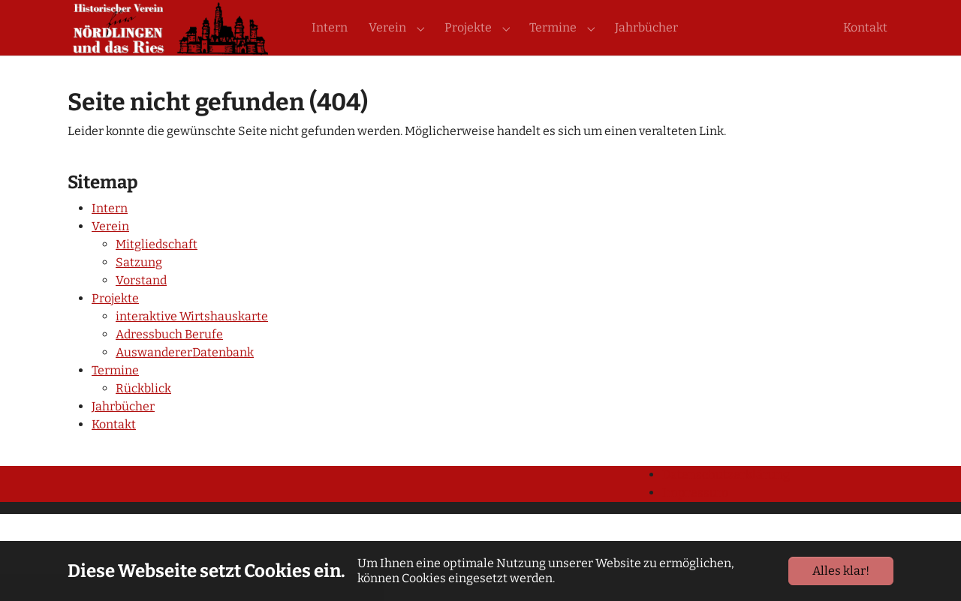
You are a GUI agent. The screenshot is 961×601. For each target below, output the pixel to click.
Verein (110, 253)
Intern (110, 235)
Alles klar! (840, 570)
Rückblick (143, 415)
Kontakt (114, 451)
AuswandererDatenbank (185, 379)
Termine (115, 397)
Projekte (115, 325)
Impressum (695, 519)
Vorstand (141, 307)
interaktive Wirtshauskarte (192, 343)
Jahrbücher (123, 433)
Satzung (139, 289)
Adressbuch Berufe (169, 361)
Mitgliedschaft (156, 271)
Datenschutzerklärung (726, 501)
